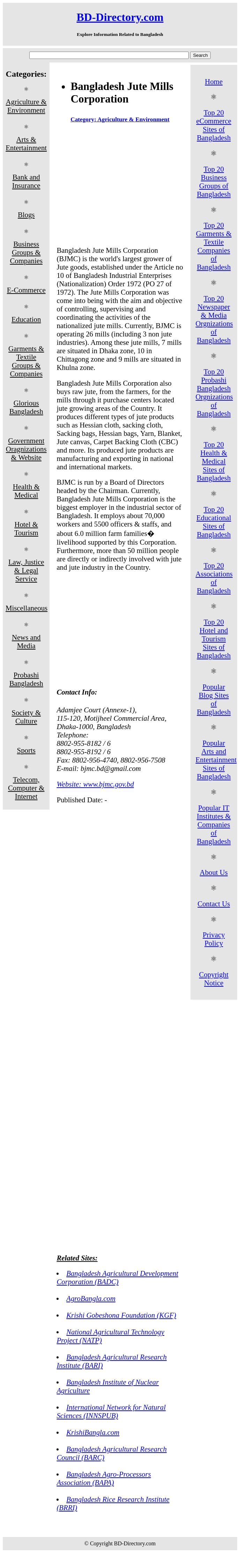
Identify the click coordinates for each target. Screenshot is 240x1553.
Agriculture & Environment (26, 106)
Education (26, 319)
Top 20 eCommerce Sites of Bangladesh (213, 125)
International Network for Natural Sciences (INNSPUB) (111, 1411)
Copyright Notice (213, 978)
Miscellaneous (26, 608)
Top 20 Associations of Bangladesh (214, 577)
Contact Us (213, 904)
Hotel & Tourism (26, 528)
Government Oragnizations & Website (26, 449)
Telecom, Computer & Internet (26, 787)
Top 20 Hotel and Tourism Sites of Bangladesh (214, 638)
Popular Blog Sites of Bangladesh (214, 699)
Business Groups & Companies (26, 252)
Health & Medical (26, 491)
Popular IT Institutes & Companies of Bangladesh (214, 824)
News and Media (26, 641)
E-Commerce (26, 290)
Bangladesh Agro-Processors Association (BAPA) (104, 1478)
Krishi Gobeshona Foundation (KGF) (121, 1315)
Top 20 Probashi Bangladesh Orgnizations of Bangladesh (214, 392)
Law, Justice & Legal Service (26, 570)
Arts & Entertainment (26, 143)
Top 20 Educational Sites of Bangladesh (213, 521)
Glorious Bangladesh (26, 407)
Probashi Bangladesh (26, 679)
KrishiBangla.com (92, 1432)
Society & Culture (26, 717)
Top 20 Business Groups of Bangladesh (214, 181)
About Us (214, 872)
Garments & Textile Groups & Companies (26, 361)
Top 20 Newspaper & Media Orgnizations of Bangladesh (214, 319)
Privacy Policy (214, 939)
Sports (26, 750)
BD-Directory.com (119, 17)
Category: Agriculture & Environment (119, 119)
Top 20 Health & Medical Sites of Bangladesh (214, 461)
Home (214, 81)
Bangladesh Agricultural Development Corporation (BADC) (117, 1277)
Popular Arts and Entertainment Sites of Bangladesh (216, 759)
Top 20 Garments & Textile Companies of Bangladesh (214, 246)
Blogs (26, 215)
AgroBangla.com (90, 1298)
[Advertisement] (120, 186)
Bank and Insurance (26, 181)
